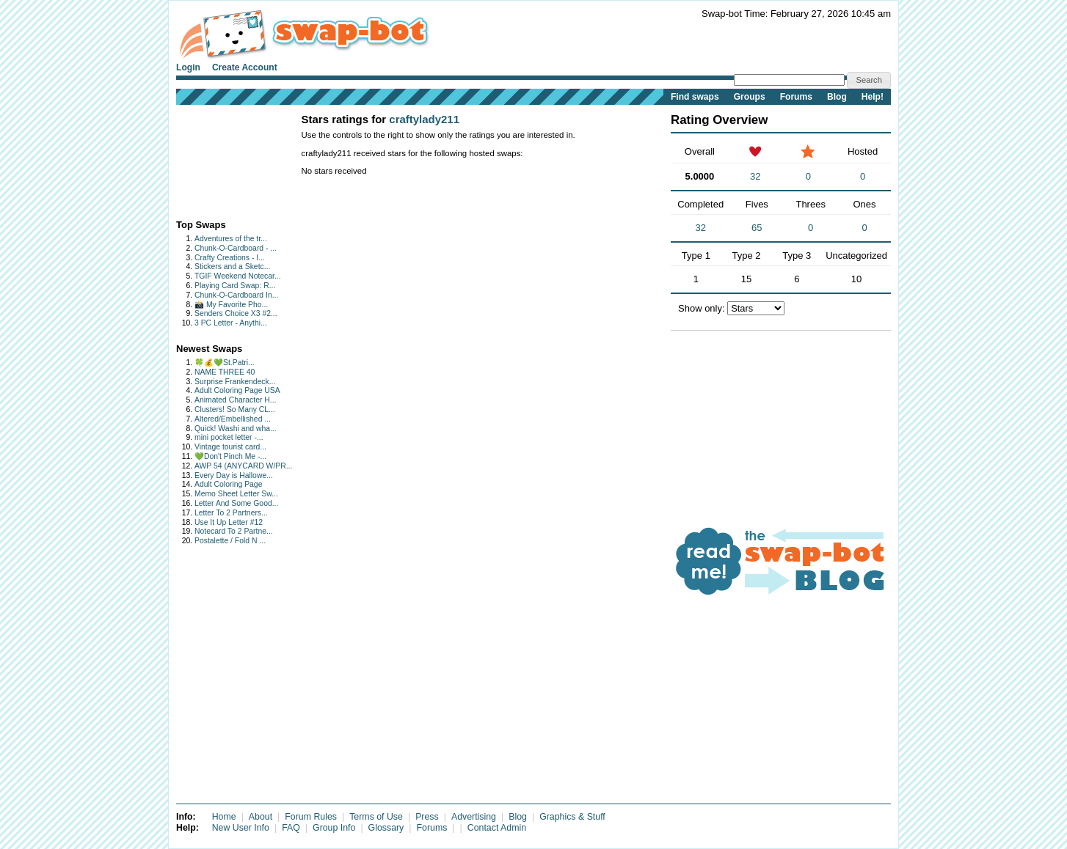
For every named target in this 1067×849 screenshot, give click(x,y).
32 (755, 176)
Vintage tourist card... (230, 447)
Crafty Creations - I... (229, 258)
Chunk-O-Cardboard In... (236, 295)
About (260, 817)
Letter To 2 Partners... (231, 513)
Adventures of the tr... (230, 239)
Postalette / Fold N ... (230, 541)
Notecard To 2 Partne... (233, 531)
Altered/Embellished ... (232, 419)
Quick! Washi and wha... (235, 429)
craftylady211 (424, 119)
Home (224, 817)
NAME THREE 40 (224, 372)
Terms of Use (376, 817)
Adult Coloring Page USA (237, 390)
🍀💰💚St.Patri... (224, 363)
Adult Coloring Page (228, 484)
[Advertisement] (222, 159)
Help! (873, 97)
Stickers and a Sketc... (232, 266)
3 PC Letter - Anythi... (230, 323)
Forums (796, 97)
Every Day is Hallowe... (233, 475)
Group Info (334, 828)
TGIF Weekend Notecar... (237, 276)
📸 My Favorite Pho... (231, 305)
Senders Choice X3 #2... (235, 313)
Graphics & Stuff (572, 817)
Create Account (244, 67)
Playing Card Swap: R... (234, 286)
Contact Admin (496, 828)
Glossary (386, 828)
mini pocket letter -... (228, 437)
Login (188, 67)
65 (756, 227)
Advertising (473, 817)
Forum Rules (311, 817)
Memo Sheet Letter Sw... (236, 494)
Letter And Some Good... (236, 503)
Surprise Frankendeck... (234, 382)
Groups (749, 97)
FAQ (291, 828)
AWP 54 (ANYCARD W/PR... (243, 466)
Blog (837, 97)
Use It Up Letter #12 (228, 522)
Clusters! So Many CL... (234, 409)
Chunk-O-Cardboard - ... (235, 248)
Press (427, 817)
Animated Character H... (235, 400)
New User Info (240, 828)
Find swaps (695, 97)
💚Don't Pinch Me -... (230, 456)
